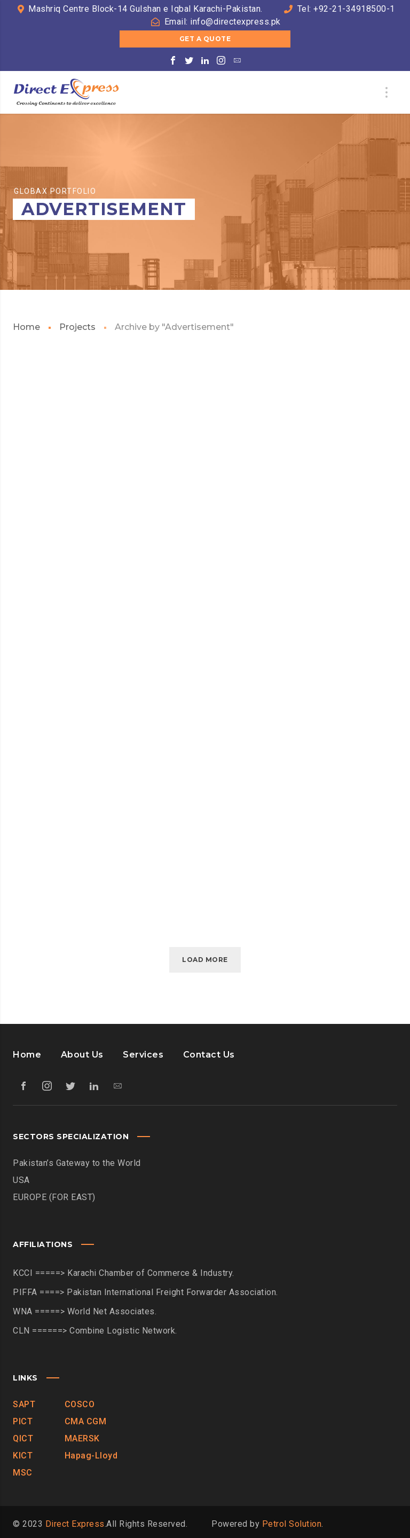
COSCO (80, 1404)
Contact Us (209, 1055)
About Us (82, 1055)
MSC (23, 1473)
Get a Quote (205, 39)
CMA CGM (86, 1421)
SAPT (24, 1404)
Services (143, 1055)
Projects (77, 327)
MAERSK (82, 1438)
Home (26, 327)
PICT (23, 1421)
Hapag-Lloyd (91, 1455)
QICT (23, 1438)
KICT (23, 1455)
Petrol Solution (292, 1524)
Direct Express (75, 1524)
